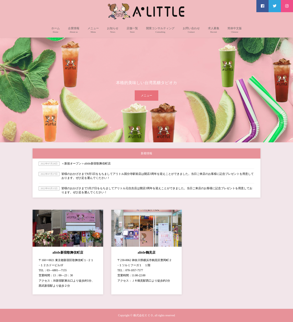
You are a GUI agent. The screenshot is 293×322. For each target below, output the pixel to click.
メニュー (146, 95)
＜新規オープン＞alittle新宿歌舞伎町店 (86, 163)
